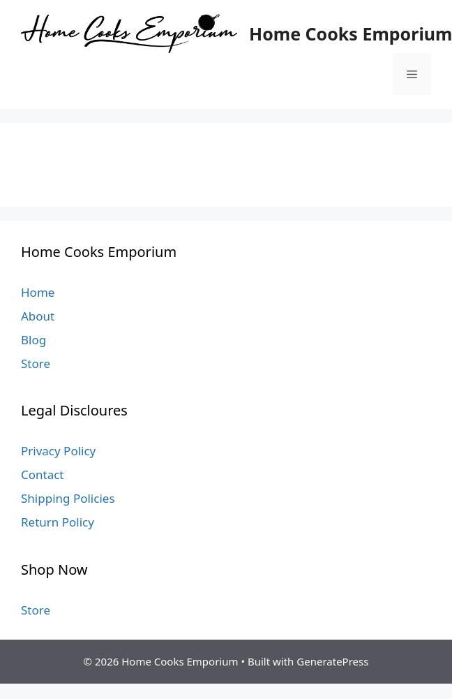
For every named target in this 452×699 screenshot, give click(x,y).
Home (37, 292)
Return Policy (57, 522)
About (37, 316)
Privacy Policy (58, 451)
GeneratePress (332, 661)
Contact (42, 474)
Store (35, 363)
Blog (33, 340)
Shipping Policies (68, 498)
